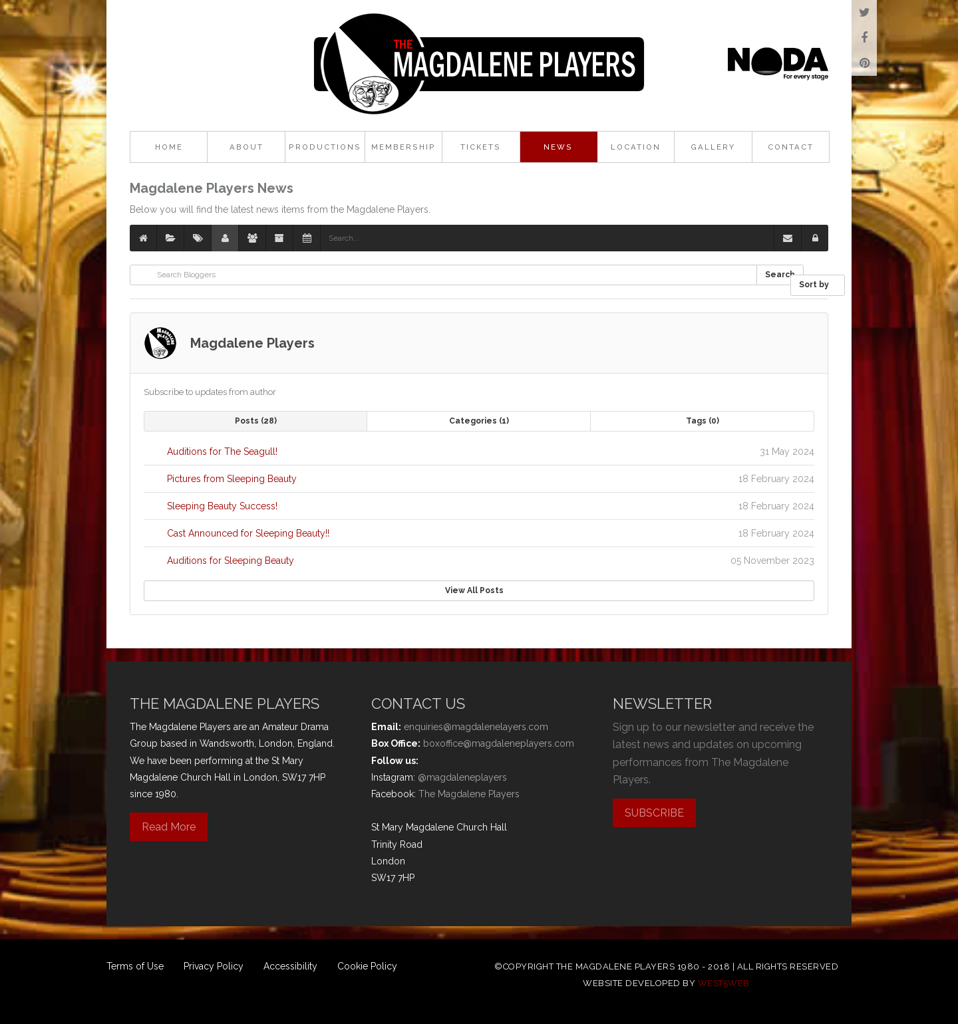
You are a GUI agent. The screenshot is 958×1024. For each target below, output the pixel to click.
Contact (791, 147)
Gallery (713, 147)
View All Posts (479, 590)
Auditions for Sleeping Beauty (230, 560)
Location (636, 147)
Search (780, 274)
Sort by (817, 284)
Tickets (480, 147)
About (246, 147)
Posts (256, 421)
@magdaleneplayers (462, 777)
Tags (702, 421)
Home (169, 147)
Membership (403, 147)
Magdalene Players (252, 343)
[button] (815, 238)
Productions (325, 147)
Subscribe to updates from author (210, 392)
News (558, 147)
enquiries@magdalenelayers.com (476, 726)
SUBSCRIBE (654, 813)
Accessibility (290, 966)
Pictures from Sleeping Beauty (232, 478)
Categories (479, 421)
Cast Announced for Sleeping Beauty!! (248, 533)
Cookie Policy (367, 966)
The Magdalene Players (469, 794)
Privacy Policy (213, 966)
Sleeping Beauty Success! (222, 506)
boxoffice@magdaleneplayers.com (498, 743)
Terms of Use (135, 966)
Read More (169, 827)
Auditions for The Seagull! (222, 451)
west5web (724, 983)
